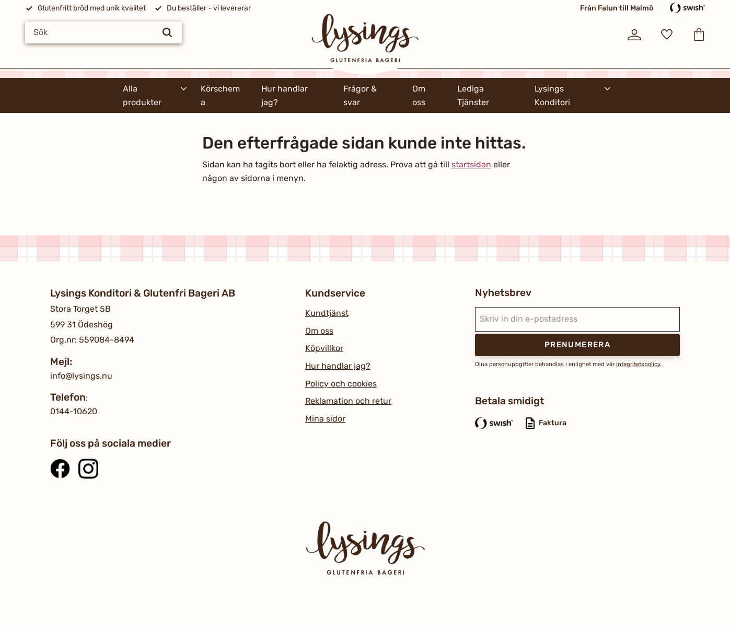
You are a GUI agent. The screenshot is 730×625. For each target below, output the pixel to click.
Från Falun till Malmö (616, 8)
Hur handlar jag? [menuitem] (284, 95)
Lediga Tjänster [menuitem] (473, 95)
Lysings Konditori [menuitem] (552, 95)
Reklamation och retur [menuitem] (348, 401)
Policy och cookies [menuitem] (341, 384)
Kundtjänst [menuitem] (327, 313)
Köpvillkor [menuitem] (324, 348)
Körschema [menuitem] (220, 95)
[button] (667, 34)
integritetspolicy (638, 364)
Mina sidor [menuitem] (325, 419)
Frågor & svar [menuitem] (360, 95)
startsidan (471, 164)
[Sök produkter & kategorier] (103, 32)
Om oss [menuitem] (418, 95)
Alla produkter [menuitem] (142, 95)
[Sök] (167, 32)
